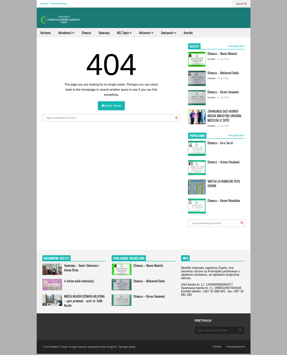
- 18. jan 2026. (222, 59)
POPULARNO (197, 135)
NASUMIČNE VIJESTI (56, 258)
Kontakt (188, 32)
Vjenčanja (104, 32)
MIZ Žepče (124, 32)
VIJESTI (194, 46)
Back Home (111, 105)
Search (241, 3)
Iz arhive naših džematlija (79, 281)
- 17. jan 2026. (222, 97)
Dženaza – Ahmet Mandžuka (224, 200)
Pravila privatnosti (59, 4)
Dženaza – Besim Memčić (222, 53)
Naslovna (45, 32)
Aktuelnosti (66, 32)
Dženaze (86, 32)
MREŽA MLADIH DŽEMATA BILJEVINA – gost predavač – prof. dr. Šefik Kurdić (84, 301)
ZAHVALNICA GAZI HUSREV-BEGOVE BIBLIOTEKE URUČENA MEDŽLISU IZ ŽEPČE (224, 116)
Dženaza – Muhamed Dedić (223, 73)
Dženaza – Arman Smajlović (224, 162)
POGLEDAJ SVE (237, 46)
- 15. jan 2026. (222, 126)
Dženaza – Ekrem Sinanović (223, 92)
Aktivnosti (146, 32)
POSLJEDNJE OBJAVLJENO (128, 258)
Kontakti (44, 4)
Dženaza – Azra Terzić (220, 143)
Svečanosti (168, 32)
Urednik (211, 59)
